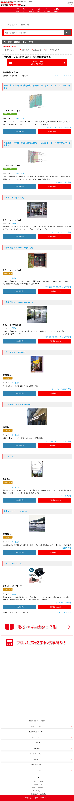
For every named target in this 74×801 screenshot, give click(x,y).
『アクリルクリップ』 (13, 563)
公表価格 (7, 273)
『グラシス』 (9, 457)
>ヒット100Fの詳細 (64, 548)
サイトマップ (37, 770)
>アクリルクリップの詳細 (62, 603)
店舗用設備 (37, 50)
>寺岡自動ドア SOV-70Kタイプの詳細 (58, 287)
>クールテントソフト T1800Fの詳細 (58, 441)
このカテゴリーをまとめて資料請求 (36, 63)
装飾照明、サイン (11, 50)
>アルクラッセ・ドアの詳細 (61, 232)
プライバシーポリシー (37, 754)
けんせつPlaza (38, 781)
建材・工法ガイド (9, 114)
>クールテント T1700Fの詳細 (61, 389)
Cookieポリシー (37, 759)
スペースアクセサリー (53, 50)
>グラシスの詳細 (65, 496)
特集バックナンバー (37, 737)
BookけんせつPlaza (38, 787)
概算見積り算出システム (37, 732)
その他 (14, 594)
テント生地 (15, 383)
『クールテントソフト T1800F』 (18, 404)
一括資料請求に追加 (54, 131)
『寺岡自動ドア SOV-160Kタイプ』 (19, 302)
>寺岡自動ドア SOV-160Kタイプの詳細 (57, 337)
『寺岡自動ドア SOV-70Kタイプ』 (19, 248)
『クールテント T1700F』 (15, 352)
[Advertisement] (18, 697)
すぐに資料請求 (19, 131)
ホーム (3, 25)
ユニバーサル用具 (18, 118)
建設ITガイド (38, 784)
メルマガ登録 (37, 743)
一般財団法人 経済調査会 (38, 794)
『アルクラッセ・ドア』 (14, 198)
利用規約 (37, 748)
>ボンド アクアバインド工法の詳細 (59, 127)
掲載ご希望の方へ (37, 765)
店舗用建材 (25, 50)
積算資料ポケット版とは (37, 721)
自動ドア (15, 223)
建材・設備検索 (12, 25)
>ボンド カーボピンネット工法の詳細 (58, 182)
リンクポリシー (38, 791)
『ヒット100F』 (16, 511)
